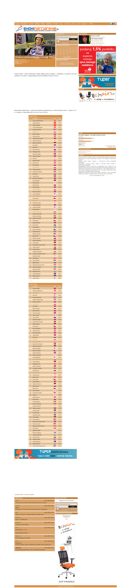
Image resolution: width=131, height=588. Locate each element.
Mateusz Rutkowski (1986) (98, 37)
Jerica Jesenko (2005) (97, 45)
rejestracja (59, 43)
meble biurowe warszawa (85, 151)
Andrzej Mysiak (22, 59)
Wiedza (43, 23)
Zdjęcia (61, 23)
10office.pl (71, 586)
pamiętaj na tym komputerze (65, 41)
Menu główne (24, 23)
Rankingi (37, 23)
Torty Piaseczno (83, 152)
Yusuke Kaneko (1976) (97, 42)
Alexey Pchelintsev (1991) (98, 43)
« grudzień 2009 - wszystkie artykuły (24, 494)
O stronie (55, 23)
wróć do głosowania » (111, 145)
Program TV (84, 23)
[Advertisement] (65, 11)
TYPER (91, 23)
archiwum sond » (112, 147)
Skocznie (73, 23)
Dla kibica (49, 23)
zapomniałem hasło (73, 43)
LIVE (78, 23)
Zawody (31, 23)
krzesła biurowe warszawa (85, 153)
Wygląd (17, 23)
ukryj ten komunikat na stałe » (97, 175)
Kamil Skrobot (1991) (97, 40)
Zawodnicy (67, 23)
